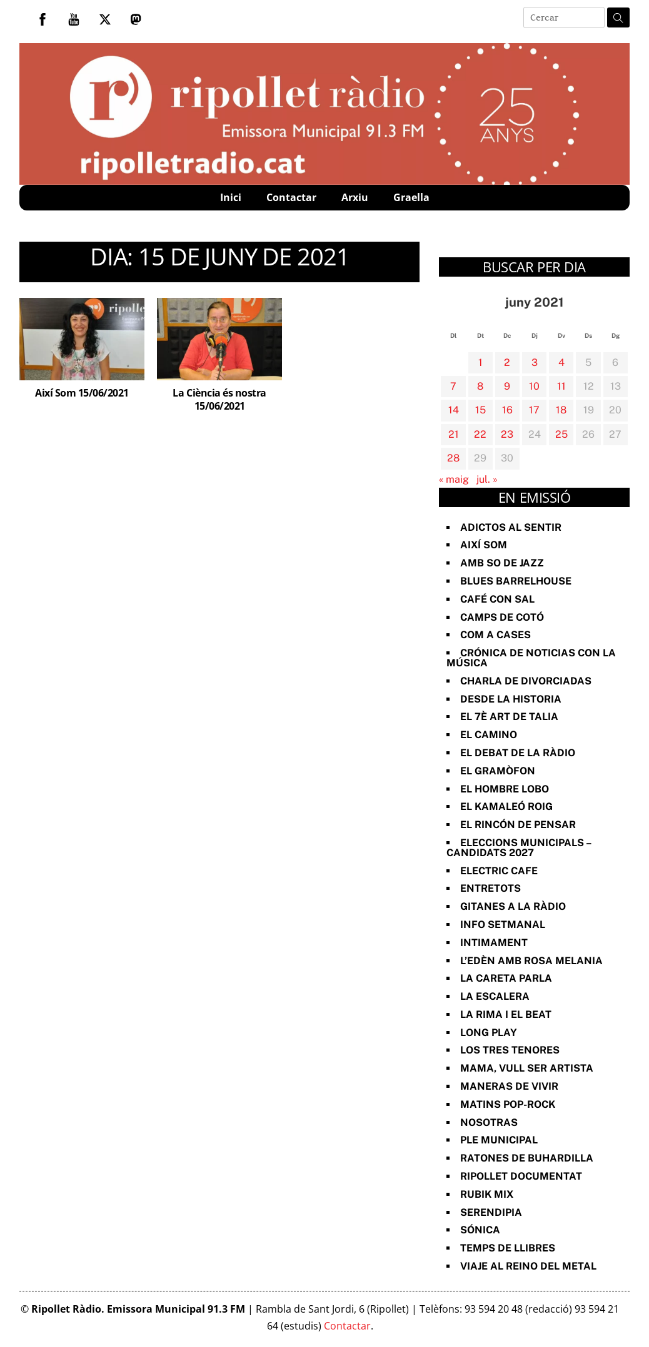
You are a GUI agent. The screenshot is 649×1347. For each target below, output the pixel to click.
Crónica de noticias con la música (531, 658)
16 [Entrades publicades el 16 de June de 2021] (507, 410)
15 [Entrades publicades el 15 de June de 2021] (480, 410)
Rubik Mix (486, 1194)
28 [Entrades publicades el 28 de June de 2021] (453, 458)
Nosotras (489, 1122)
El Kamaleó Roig (506, 806)
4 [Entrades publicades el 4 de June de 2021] (561, 362)
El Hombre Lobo (504, 789)
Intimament (494, 943)
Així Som (483, 545)
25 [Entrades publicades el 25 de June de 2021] (561, 434)
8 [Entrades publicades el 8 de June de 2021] (480, 386)
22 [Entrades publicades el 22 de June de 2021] (480, 434)
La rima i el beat (505, 1014)
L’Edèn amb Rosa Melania (531, 961)
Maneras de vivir (509, 1086)
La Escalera (495, 996)
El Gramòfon (497, 771)
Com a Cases (495, 635)
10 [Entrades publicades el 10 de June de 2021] (534, 386)
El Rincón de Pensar (518, 825)
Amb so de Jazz (502, 563)
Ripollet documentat (521, 1176)
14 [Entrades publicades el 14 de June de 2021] (453, 410)
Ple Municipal (499, 1140)
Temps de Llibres (507, 1248)
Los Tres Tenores (510, 1050)
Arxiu (354, 197)
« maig (454, 479)
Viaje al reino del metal (528, 1266)
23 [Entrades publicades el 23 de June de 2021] (507, 434)
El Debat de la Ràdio (517, 753)
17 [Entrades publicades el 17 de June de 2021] (534, 410)
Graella (411, 197)
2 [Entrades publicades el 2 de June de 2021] (507, 362)
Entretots (490, 888)
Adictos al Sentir (510, 527)
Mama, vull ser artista (526, 1068)
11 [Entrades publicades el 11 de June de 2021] (561, 386)
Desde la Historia (510, 699)
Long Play (488, 1033)
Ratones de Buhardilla (526, 1158)
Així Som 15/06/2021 (82, 393)
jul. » (487, 479)
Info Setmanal (502, 924)
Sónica (480, 1230)
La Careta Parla (506, 978)
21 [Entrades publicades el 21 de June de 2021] (453, 434)
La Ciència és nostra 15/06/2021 (219, 399)
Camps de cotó (502, 617)
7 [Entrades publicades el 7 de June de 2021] (453, 386)
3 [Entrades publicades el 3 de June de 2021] (534, 362)
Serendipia (491, 1212)
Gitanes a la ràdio (513, 906)
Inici (230, 197)
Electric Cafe (499, 871)
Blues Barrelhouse (515, 581)
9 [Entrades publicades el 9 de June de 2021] (507, 386)
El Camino (488, 735)
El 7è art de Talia (509, 717)
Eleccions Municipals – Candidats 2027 (518, 848)
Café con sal (497, 599)
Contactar (291, 197)
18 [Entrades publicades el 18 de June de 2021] (561, 410)
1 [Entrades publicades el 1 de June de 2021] (480, 362)
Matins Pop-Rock (507, 1104)
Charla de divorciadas (525, 681)
